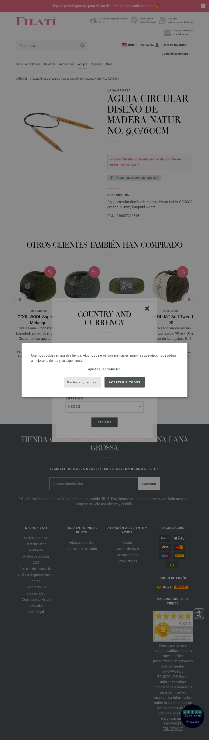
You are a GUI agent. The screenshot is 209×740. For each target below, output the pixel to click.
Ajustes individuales (104, 369)
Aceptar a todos (125, 382)
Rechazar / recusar (82, 382)
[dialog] (104, 370)
